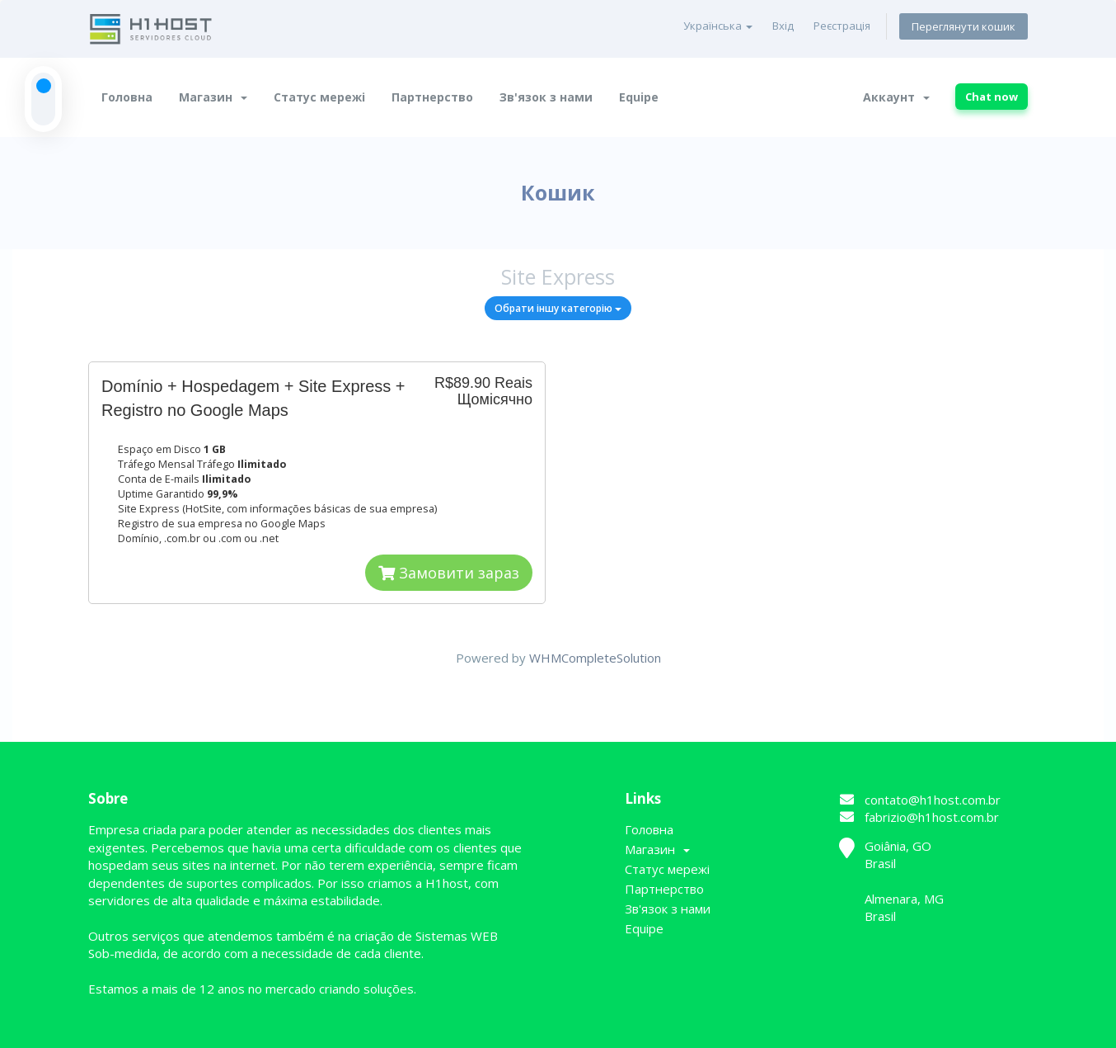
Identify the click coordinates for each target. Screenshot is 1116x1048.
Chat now (991, 96)
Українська (718, 25)
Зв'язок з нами (546, 97)
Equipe (639, 97)
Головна (126, 97)
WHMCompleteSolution (595, 657)
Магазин (213, 97)
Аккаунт (896, 97)
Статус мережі (319, 97)
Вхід (783, 25)
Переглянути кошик (963, 26)
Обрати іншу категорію (558, 308)
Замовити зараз (448, 573)
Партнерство (432, 97)
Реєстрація (842, 25)
